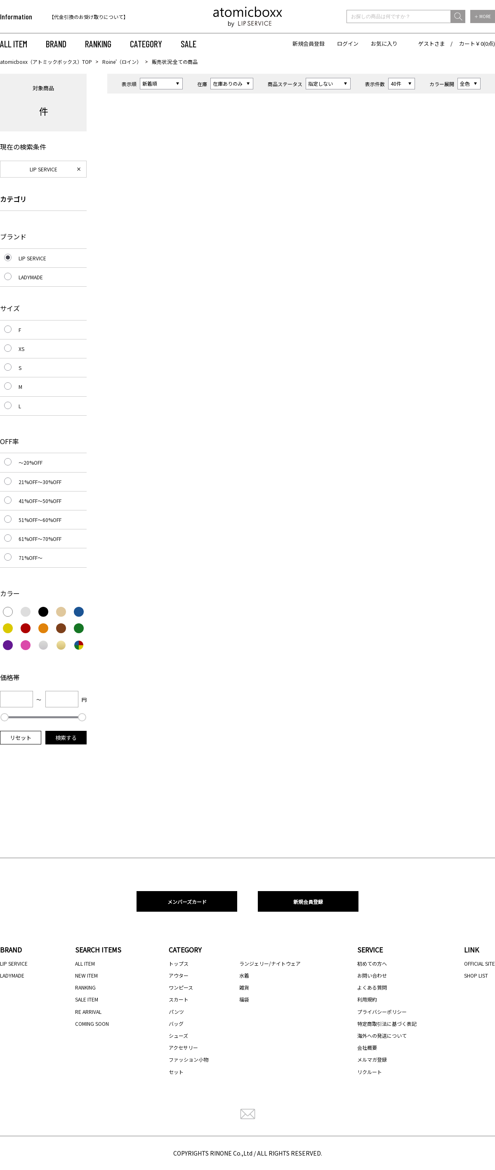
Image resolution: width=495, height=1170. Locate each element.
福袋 (244, 999)
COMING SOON (92, 1023)
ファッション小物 (188, 1059)
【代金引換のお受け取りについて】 (88, 16)
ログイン (347, 43)
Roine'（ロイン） (121, 61)
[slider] (4, 717)
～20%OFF (30, 462)
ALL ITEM (13, 43)
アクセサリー (183, 1047)
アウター (179, 975)
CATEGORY (146, 43)
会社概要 (367, 1047)
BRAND (56, 43)
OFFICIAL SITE (479, 963)
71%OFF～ (30, 557)
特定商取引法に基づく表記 (387, 1023)
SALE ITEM (86, 999)
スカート (179, 999)
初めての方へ (372, 963)
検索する (66, 738)
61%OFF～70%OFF (40, 538)
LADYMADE (31, 277)
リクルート (369, 1071)
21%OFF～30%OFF (40, 481)
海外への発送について (382, 1035)
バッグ (176, 1023)
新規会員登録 (308, 43)
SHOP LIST (476, 975)
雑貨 (244, 987)
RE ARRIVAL (88, 1011)
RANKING (98, 43)
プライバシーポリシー (382, 1011)
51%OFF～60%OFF (40, 519)
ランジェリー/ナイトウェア (270, 963)
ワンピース (181, 987)
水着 (244, 975)
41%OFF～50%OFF (40, 500)
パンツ (176, 1011)
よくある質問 (372, 987)
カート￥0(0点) (477, 43)
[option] (102, 17)
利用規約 (367, 999)
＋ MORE (482, 16)
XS (21, 348)
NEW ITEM (86, 975)
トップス (179, 963)
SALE (188, 43)
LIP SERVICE (43, 169)
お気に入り (384, 43)
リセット (20, 738)
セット (176, 1071)
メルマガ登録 (372, 1059)
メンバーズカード (187, 901)
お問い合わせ (372, 975)
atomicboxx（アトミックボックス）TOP (46, 61)
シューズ (178, 1035)
